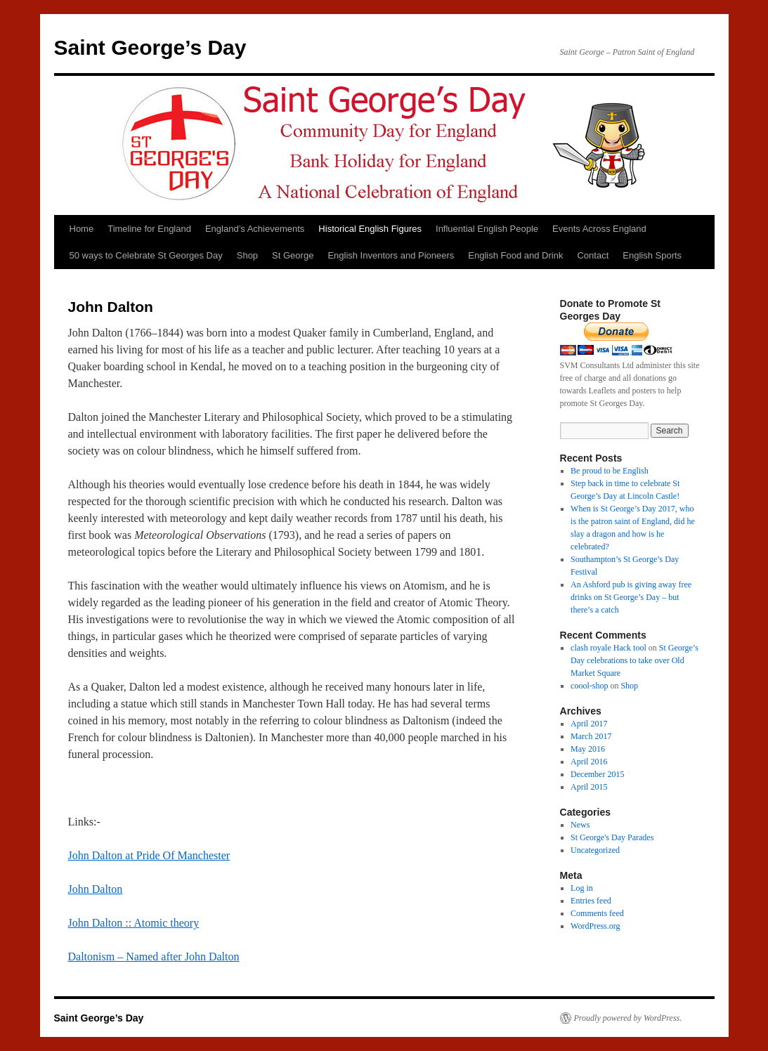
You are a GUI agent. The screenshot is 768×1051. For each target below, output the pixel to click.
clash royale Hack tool (608, 648)
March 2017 (591, 736)
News (580, 825)
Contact (592, 255)
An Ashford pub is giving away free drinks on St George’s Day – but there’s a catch (631, 597)
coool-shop (589, 686)
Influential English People (487, 228)
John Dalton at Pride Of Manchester (149, 855)
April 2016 (589, 761)
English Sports (652, 255)
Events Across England (599, 228)
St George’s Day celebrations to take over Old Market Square (634, 660)
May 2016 (588, 749)
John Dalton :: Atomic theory (134, 923)
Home (82, 228)
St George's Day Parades (612, 837)
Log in (582, 888)
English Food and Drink (515, 255)
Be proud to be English (610, 471)
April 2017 (589, 724)
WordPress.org (595, 926)
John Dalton (95, 889)
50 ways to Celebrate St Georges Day (146, 255)
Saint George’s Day (150, 47)
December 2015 (597, 774)
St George (292, 255)
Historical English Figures (370, 228)
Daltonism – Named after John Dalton (154, 956)
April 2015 (589, 787)
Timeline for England (149, 228)
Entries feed (591, 901)
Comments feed (597, 913)
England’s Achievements (254, 228)
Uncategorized (595, 850)
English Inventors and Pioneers (390, 255)
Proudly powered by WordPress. (628, 1018)
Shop (247, 255)
